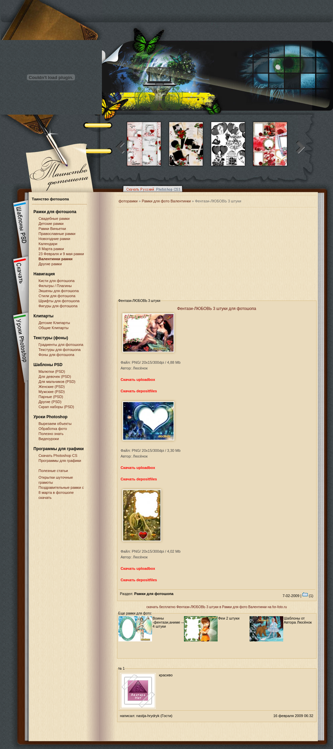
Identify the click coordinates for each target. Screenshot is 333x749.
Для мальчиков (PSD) (57, 382)
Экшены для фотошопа (59, 291)
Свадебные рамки (54, 218)
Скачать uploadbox (138, 380)
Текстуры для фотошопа (60, 350)
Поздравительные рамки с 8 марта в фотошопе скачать (61, 492)
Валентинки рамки (56, 259)
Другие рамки (50, 264)
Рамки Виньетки (52, 229)
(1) (307, 596)
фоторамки (128, 201)
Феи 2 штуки (228, 618)
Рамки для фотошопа (55, 211)
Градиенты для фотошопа (61, 345)
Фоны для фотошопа (56, 355)
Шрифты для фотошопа (59, 301)
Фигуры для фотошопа (58, 306)
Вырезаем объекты (55, 424)
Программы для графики (60, 461)
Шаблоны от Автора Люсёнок (298, 620)
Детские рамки (51, 224)
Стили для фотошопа (57, 296)
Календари (48, 244)
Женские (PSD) (52, 387)
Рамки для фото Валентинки (166, 201)
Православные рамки (57, 234)
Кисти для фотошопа (57, 281)
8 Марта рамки (51, 249)
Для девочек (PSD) (55, 376)
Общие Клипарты (54, 328)
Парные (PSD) (51, 397)
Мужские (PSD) (52, 392)
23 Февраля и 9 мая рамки (61, 254)
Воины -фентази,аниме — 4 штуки (169, 622)
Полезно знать (51, 434)
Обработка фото (53, 429)
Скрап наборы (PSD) (56, 407)
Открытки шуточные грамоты (56, 479)
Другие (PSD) (50, 402)
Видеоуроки (49, 439)
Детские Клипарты (54, 323)
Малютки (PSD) (52, 371)
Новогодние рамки (54, 239)
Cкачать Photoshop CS (58, 456)
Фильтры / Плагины (55, 286)
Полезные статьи (53, 471)
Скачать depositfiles (139, 391)
